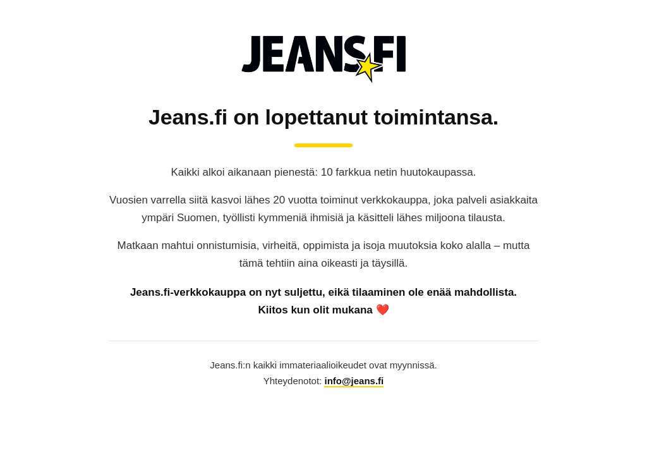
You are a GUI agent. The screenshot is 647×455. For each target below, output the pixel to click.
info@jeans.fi (354, 380)
